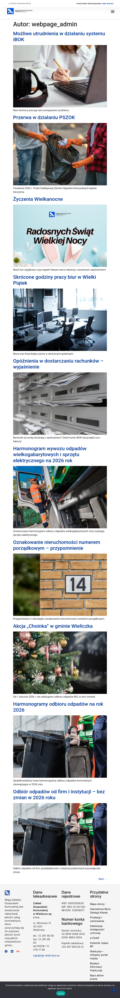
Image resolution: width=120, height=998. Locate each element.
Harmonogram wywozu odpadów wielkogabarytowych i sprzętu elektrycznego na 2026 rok (50, 454)
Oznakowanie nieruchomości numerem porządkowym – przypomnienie (56, 545)
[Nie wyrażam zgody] (114, 990)
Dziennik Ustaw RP (99, 944)
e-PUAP (94, 938)
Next (103, 878)
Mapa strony (97, 904)
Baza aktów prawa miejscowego (98, 979)
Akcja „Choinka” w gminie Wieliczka (53, 626)
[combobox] (24, 3)
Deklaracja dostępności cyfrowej (97, 929)
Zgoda (61, 993)
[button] (112, 11)
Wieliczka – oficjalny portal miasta (99, 955)
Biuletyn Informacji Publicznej (96, 967)
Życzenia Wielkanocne (38, 199)
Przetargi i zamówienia (97, 919)
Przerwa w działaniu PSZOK (44, 117)
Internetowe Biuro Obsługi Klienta (100, 910)
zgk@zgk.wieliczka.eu (46, 955)
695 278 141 (107, 4)
